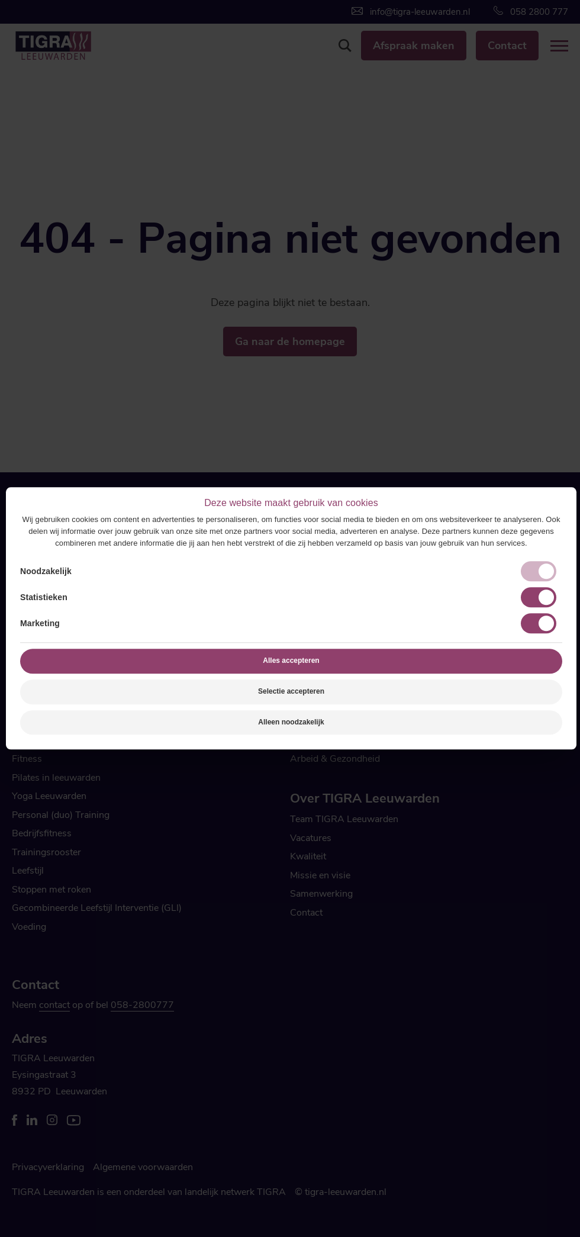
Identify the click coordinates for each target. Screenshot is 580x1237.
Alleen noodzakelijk (291, 722)
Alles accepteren (291, 660)
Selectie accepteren (291, 691)
